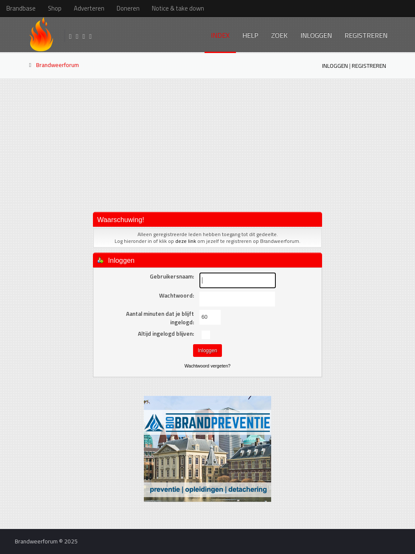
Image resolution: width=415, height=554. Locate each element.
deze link (185, 241)
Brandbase (21, 8)
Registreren (366, 35)
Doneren (128, 8)
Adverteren (89, 8)
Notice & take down (178, 8)
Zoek (279, 35)
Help (250, 35)
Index (220, 35)
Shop (55, 8)
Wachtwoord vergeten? (208, 365)
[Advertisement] (207, 144)
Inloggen (316, 35)
